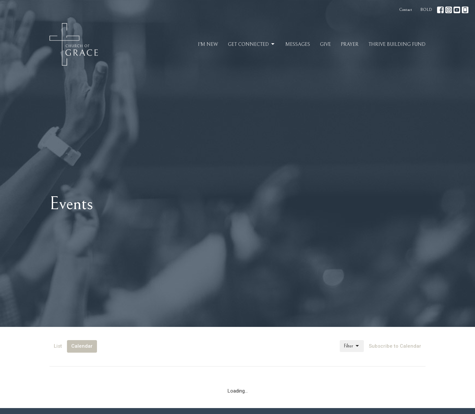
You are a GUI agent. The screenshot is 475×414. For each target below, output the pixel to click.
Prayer (350, 44)
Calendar (82, 346)
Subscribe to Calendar (395, 346)
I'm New (208, 44)
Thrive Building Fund (397, 44)
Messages (297, 44)
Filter (352, 346)
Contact (405, 9)
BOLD (426, 9)
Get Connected (251, 44)
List (58, 346)
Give (325, 44)
